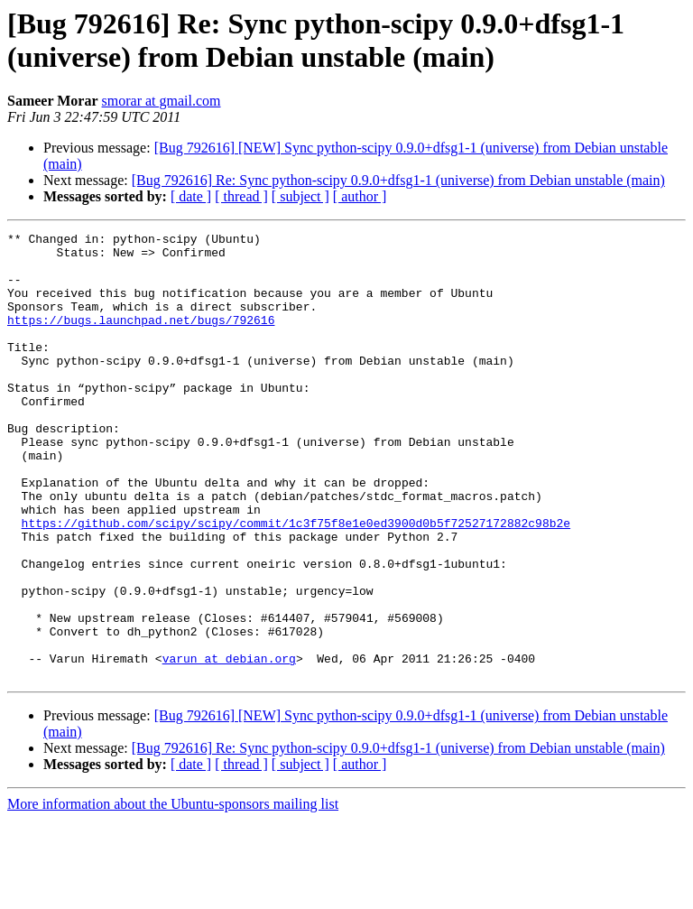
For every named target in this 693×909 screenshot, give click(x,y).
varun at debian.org (229, 745)
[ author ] (360, 196)
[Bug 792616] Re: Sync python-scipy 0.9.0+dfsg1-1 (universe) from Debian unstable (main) (398, 180)
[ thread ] (241, 196)
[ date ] (191, 196)
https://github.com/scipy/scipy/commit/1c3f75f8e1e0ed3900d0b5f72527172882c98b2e (296, 582)
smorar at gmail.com (161, 100)
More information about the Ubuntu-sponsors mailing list (172, 893)
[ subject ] (300, 196)
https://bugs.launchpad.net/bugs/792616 (140, 338)
